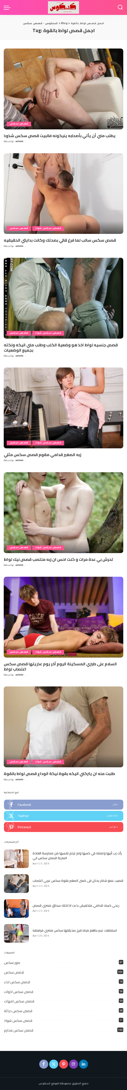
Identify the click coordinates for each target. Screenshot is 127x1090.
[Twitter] (53, 1064)
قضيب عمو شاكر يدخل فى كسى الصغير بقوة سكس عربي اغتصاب (78, 880)
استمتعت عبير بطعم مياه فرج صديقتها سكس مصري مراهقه (75, 930)
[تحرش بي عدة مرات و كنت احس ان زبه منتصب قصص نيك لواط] (63, 512)
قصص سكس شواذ (48, 228)
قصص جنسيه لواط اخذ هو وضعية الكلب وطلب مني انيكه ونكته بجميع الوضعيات (61, 347)
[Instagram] (73, 1064)
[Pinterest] (63, 1064)
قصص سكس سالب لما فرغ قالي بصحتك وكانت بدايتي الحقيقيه (60, 240)
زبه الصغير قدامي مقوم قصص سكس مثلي (42, 454)
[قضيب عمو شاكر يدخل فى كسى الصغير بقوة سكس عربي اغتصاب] (16, 883)
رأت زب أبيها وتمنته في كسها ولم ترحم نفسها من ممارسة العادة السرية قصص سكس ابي (77, 855)
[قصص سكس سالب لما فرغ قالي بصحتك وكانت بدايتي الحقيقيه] (63, 193)
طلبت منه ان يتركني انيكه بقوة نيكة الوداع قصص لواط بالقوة (59, 773)
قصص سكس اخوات (18, 991)
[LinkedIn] (83, 1064)
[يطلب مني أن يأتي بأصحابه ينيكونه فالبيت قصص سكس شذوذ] (63, 89)
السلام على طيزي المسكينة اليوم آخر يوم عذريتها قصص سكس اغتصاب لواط (60, 666)
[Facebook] (43, 1064)
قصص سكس (19, 124)
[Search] (120, 7)
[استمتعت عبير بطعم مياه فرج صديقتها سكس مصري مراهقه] (16, 933)
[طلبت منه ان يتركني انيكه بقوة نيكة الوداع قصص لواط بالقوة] (63, 726)
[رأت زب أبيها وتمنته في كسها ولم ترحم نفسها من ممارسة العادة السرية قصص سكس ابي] (16, 858)
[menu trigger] (8, 7)
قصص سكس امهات (19, 1001)
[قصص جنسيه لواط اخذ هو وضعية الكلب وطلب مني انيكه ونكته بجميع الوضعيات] (63, 298)
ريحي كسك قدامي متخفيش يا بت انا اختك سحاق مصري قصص (76, 905)
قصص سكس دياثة (18, 1011)
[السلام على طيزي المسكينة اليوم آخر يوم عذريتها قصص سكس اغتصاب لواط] (63, 617)
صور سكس (12, 962)
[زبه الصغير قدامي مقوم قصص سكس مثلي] (63, 407)
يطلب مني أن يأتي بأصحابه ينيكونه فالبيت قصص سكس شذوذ (60, 135)
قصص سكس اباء (17, 982)
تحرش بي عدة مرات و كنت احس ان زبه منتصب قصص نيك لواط (58, 559)
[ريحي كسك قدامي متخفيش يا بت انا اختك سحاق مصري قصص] (16, 908)
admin (19, 141)
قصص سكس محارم (18, 1030)
